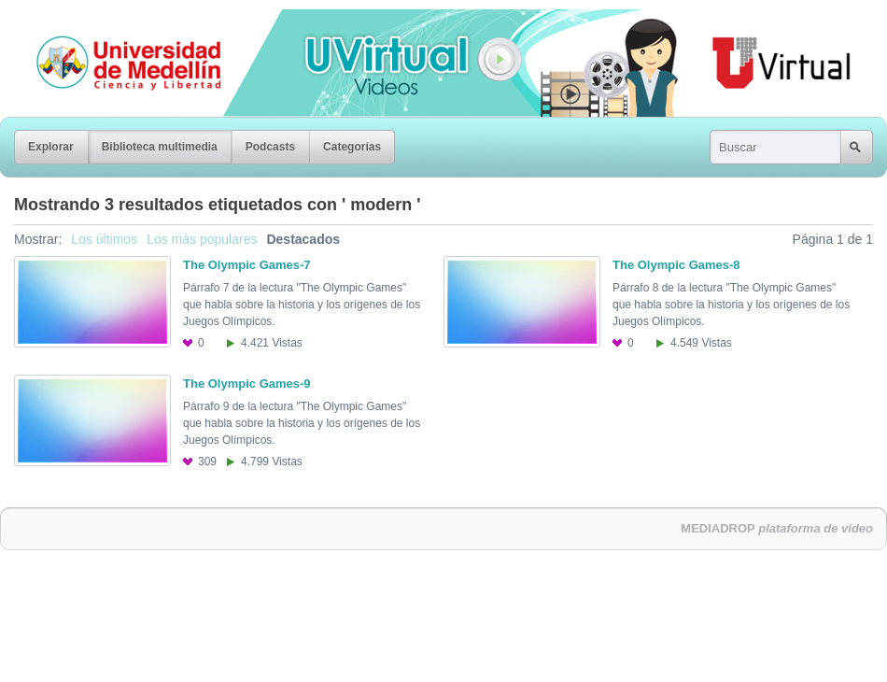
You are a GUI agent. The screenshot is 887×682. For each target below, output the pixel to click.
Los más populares (202, 239)
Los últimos (104, 239)
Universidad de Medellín (114, 22)
